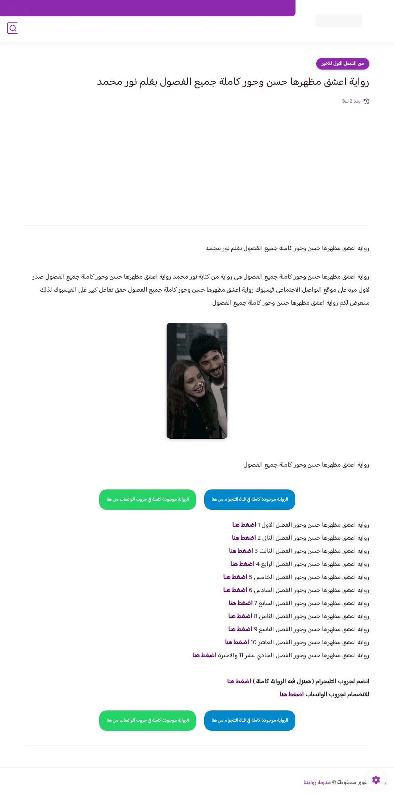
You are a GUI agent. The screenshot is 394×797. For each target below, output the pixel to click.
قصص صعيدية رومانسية (79, 29)
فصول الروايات (261, 29)
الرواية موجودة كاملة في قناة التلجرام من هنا (249, 500)
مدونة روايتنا (317, 783)
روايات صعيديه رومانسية (141, 29)
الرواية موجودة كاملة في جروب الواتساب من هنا (147, 500)
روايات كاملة (225, 29)
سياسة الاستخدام (185, 8)
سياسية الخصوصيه (142, 8)
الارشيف (107, 8)
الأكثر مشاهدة (190, 29)
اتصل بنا (279, 8)
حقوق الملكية (249, 8)
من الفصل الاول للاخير (343, 63)
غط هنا (235, 681)
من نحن (219, 8)
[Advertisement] (197, 160)
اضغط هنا (244, 525)
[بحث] (12, 29)
